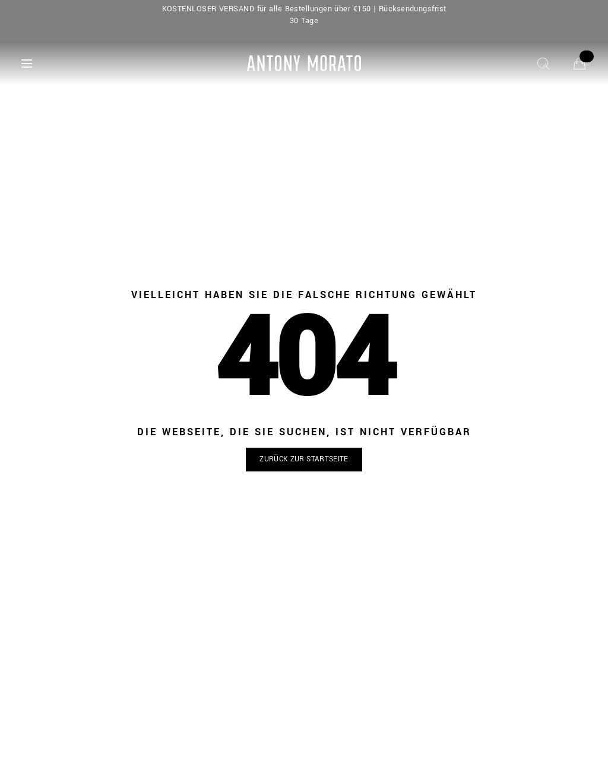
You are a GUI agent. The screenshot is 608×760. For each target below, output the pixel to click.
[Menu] (26, 63)
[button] (304, 460)
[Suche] (543, 63)
